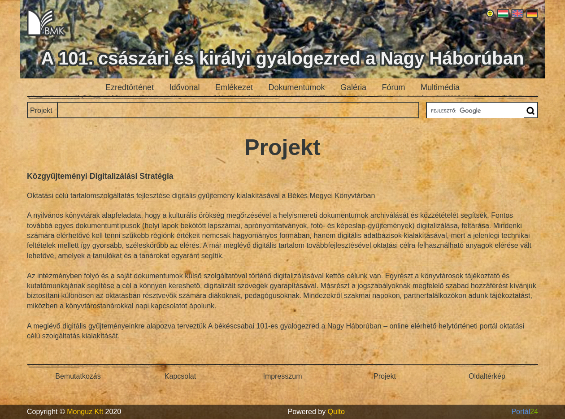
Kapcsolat (180, 376)
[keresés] (474, 111)
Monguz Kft (85, 411)
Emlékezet (234, 87)
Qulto (336, 411)
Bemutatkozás (77, 376)
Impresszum (282, 376)
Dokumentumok (297, 87)
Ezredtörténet (129, 87)
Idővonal (185, 87)
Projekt (41, 110)
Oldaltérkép (487, 376)
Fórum (393, 87)
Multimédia (440, 87)
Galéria (353, 87)
